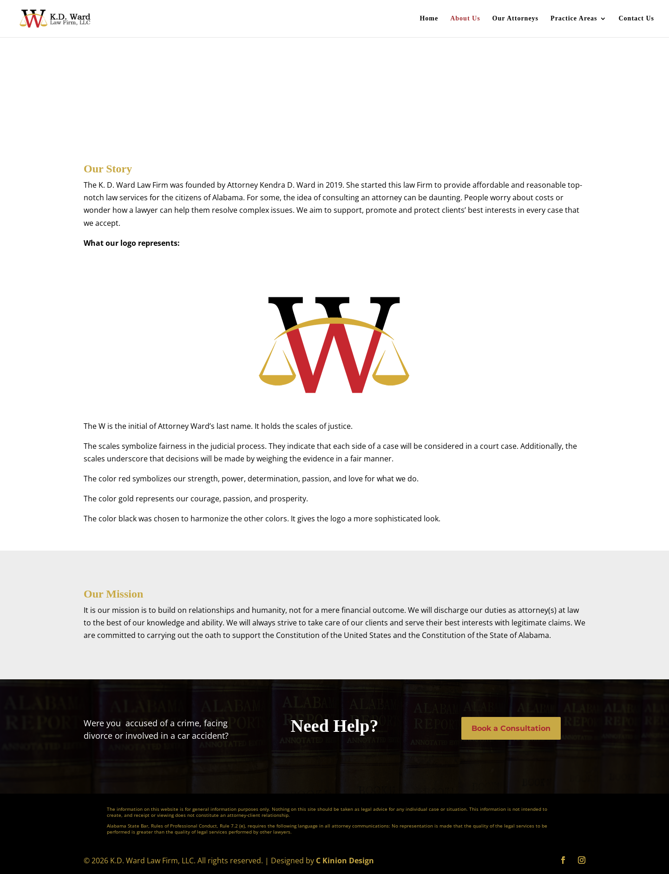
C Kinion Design (345, 860)
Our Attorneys (515, 18)
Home (429, 18)
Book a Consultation (511, 728)
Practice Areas (574, 18)
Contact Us (637, 18)
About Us (465, 18)
